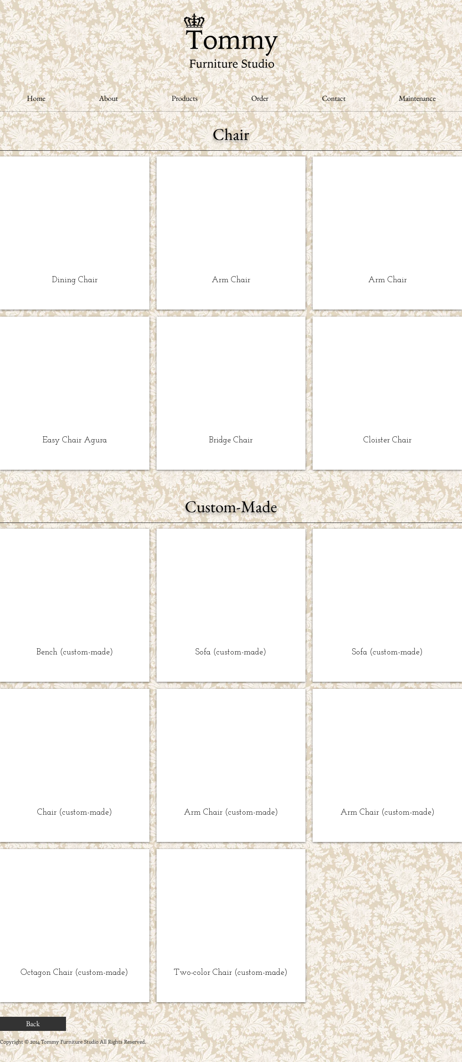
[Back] (33, 1024)
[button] (74, 233)
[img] (74, 605)
